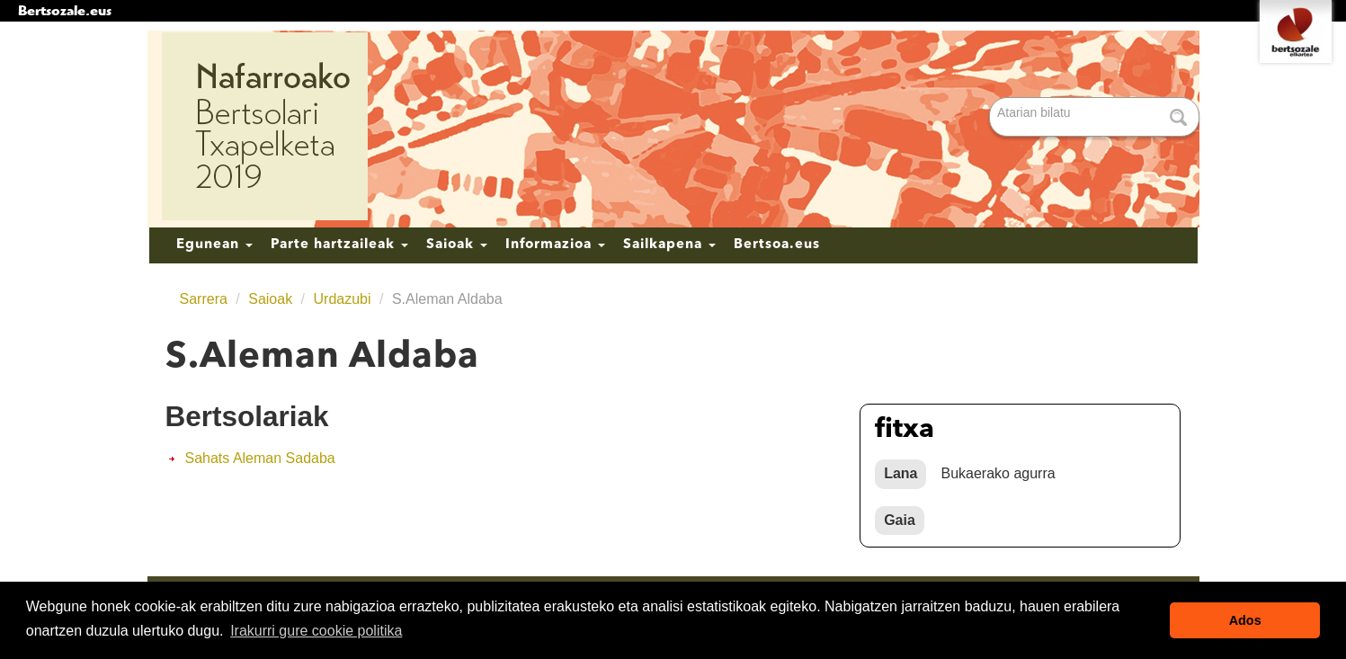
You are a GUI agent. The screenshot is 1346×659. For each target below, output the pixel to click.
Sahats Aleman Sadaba (260, 458)
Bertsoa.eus (777, 245)
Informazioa (555, 245)
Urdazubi (342, 299)
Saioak (456, 245)
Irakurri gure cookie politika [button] (316, 630)
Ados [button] (1245, 620)
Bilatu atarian (991, 98)
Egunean (214, 245)
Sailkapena (669, 245)
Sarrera (203, 299)
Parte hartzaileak (339, 245)
